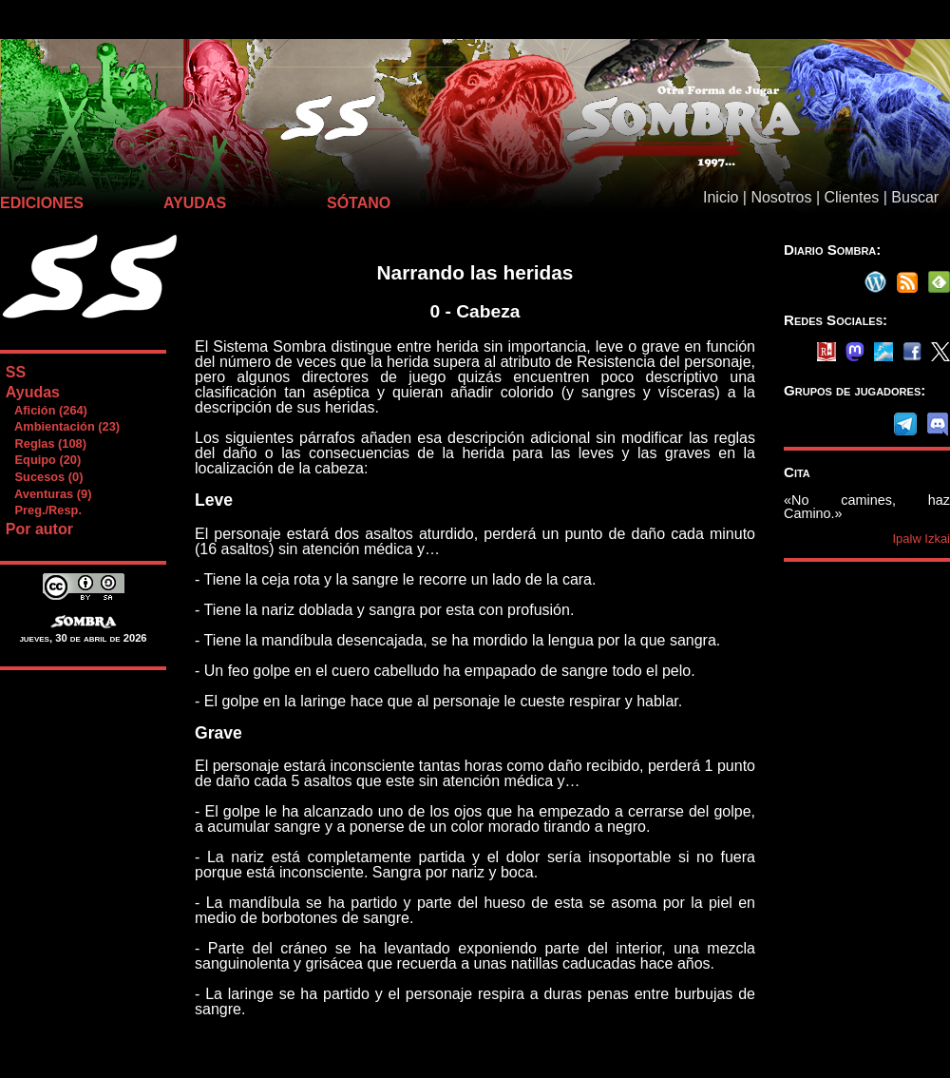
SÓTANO (358, 203)
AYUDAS (194, 203)
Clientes (851, 197)
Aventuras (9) (48, 494)
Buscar (915, 197)
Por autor (39, 529)
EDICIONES (42, 203)
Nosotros (780, 197)
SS (16, 372)
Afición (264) (46, 410)
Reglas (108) (45, 443)
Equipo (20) (43, 459)
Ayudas (33, 392)
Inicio (720, 197)
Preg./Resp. (43, 510)
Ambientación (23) (62, 426)
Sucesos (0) (44, 477)
